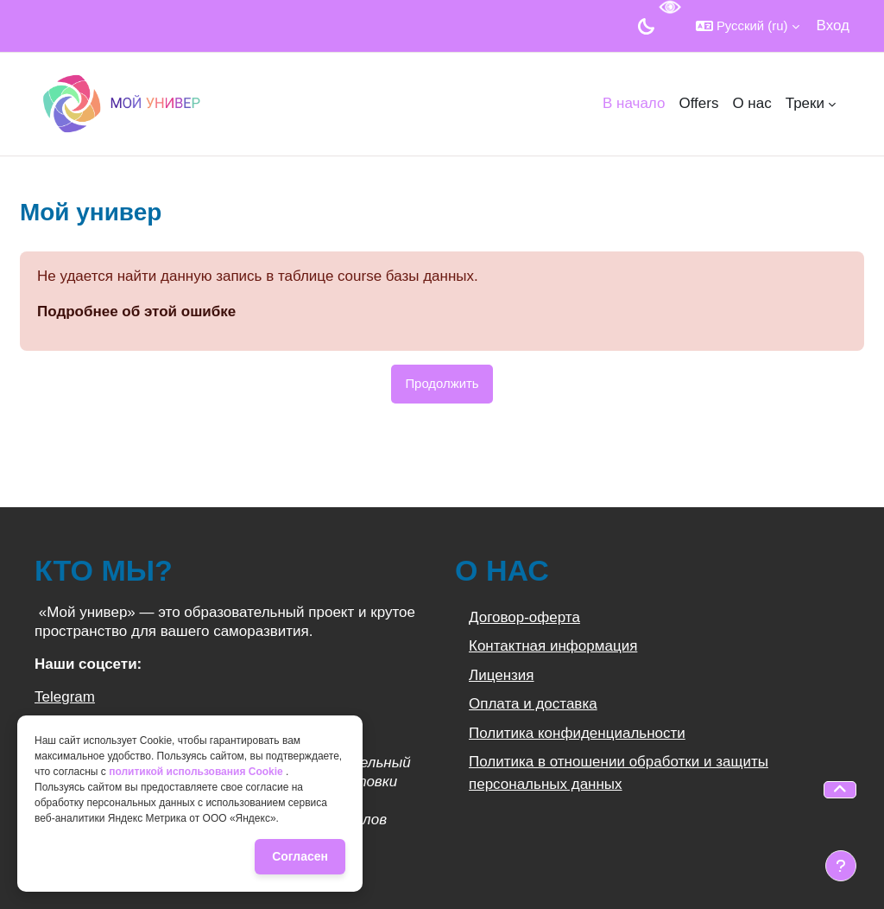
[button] (747, 26)
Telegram (65, 697)
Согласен (300, 856)
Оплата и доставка (533, 704)
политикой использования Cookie (197, 772)
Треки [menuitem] (805, 103)
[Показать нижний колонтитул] (840, 865)
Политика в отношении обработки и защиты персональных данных (618, 772)
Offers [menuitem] (698, 103)
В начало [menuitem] (634, 103)
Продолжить (441, 383)
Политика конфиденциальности (577, 733)
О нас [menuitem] (751, 103)
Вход (833, 25)
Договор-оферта (524, 617)
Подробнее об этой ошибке (136, 311)
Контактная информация (553, 646)
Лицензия (501, 675)
